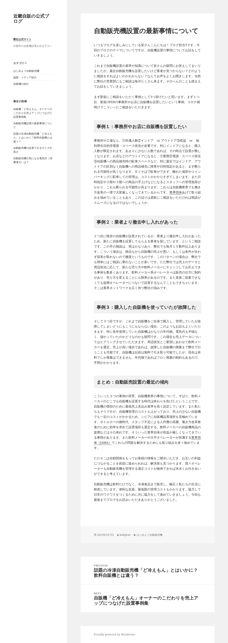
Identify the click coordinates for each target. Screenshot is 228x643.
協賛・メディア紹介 (25, 77)
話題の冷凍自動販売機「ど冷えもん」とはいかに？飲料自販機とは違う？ (32, 137)
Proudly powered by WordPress (114, 634)
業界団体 (175, 192)
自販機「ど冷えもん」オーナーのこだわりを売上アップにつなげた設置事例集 (32, 112)
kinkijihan (125, 535)
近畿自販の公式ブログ (31, 18)
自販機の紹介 (21, 84)
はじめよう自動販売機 (26, 71)
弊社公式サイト (22, 39)
